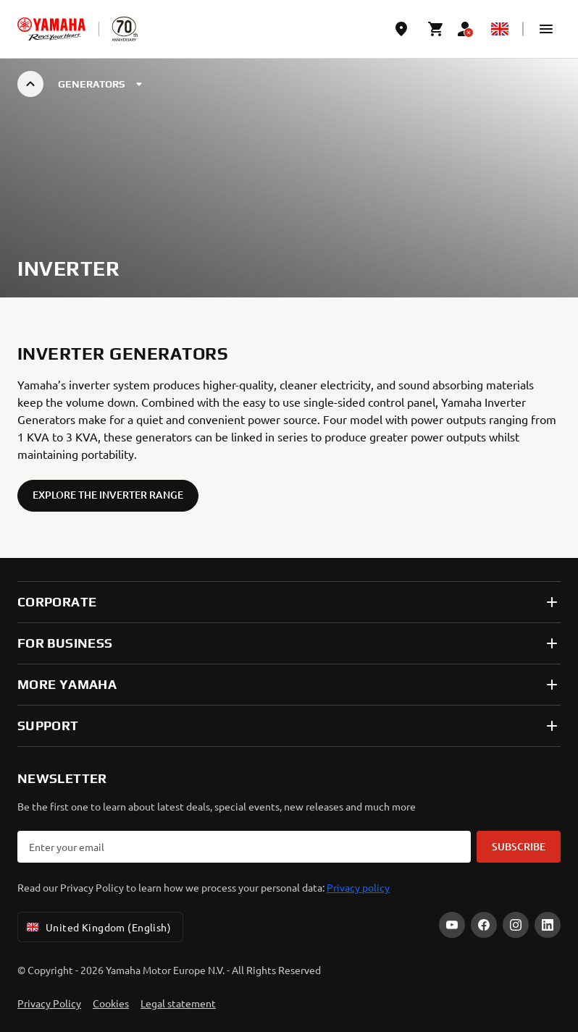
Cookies (111, 1003)
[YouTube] (452, 925)
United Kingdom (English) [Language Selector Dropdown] (97, 927)
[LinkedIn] (548, 925)
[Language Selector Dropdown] (499, 28)
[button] (546, 28)
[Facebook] (484, 925)
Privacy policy (358, 887)
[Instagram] (516, 925)
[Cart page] (436, 29)
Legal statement (178, 1003)
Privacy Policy (49, 1003)
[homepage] (51, 29)
